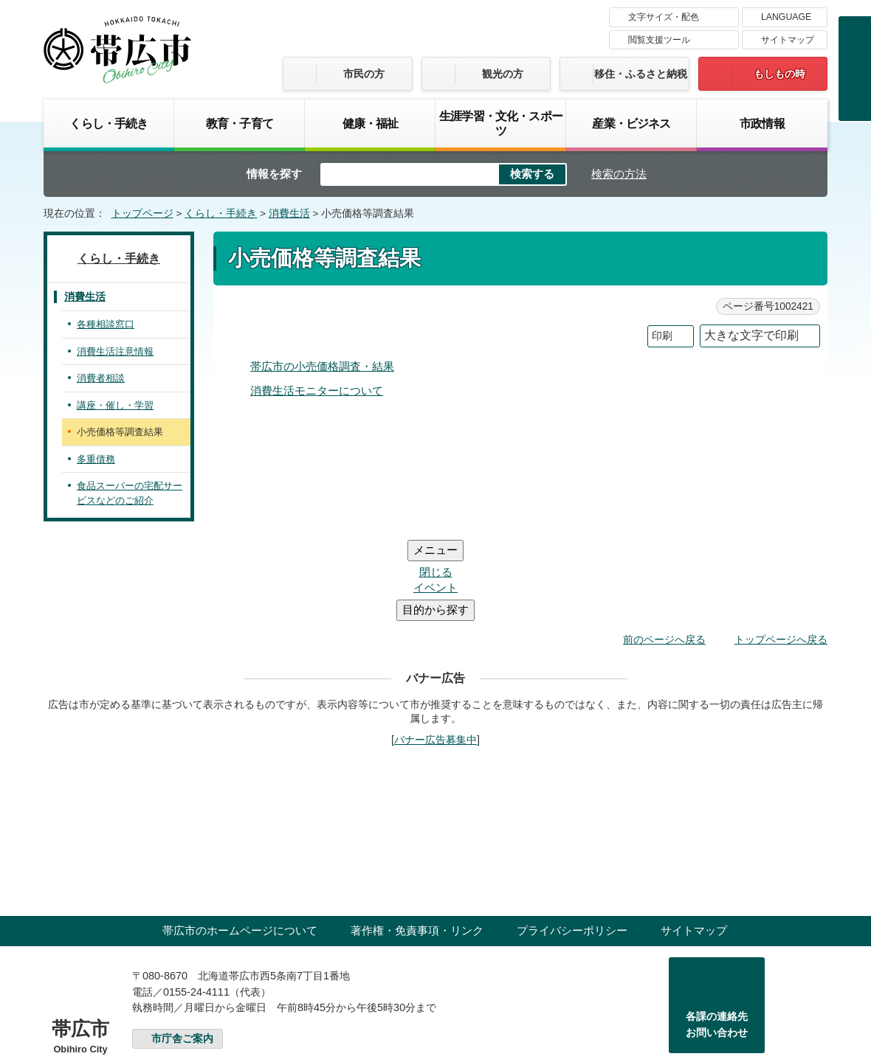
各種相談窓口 (105, 324)
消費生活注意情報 (115, 351)
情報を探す (274, 173)
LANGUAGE (786, 17)
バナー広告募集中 (435, 651)
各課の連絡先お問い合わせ (717, 936)
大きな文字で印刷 (751, 335)
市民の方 (364, 74)
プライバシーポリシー (572, 842)
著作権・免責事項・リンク (417, 842)
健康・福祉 (370, 123)
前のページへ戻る (664, 551)
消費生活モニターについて (316, 390)
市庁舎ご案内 (182, 950)
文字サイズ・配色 (663, 17)
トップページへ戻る (780, 551)
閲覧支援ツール (659, 40)
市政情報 (762, 123)
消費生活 (289, 213)
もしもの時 (779, 74)
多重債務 (96, 459)
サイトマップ (787, 40)
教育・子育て (239, 123)
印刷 (662, 335)
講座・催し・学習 (115, 405)
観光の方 (502, 74)
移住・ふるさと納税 (640, 74)
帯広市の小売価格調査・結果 (322, 366)
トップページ (142, 213)
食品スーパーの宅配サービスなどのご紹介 (129, 493)
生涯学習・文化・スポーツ (500, 123)
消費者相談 (101, 378)
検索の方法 (619, 173)
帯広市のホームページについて (239, 842)
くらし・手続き (108, 123)
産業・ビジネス (631, 123)
